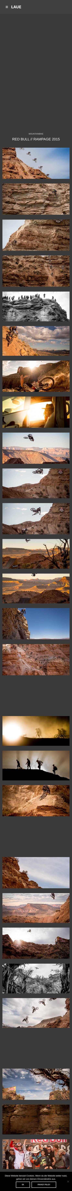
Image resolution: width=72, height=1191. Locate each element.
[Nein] (68, 1181)
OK (23, 1184)
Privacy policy (44, 1184)
